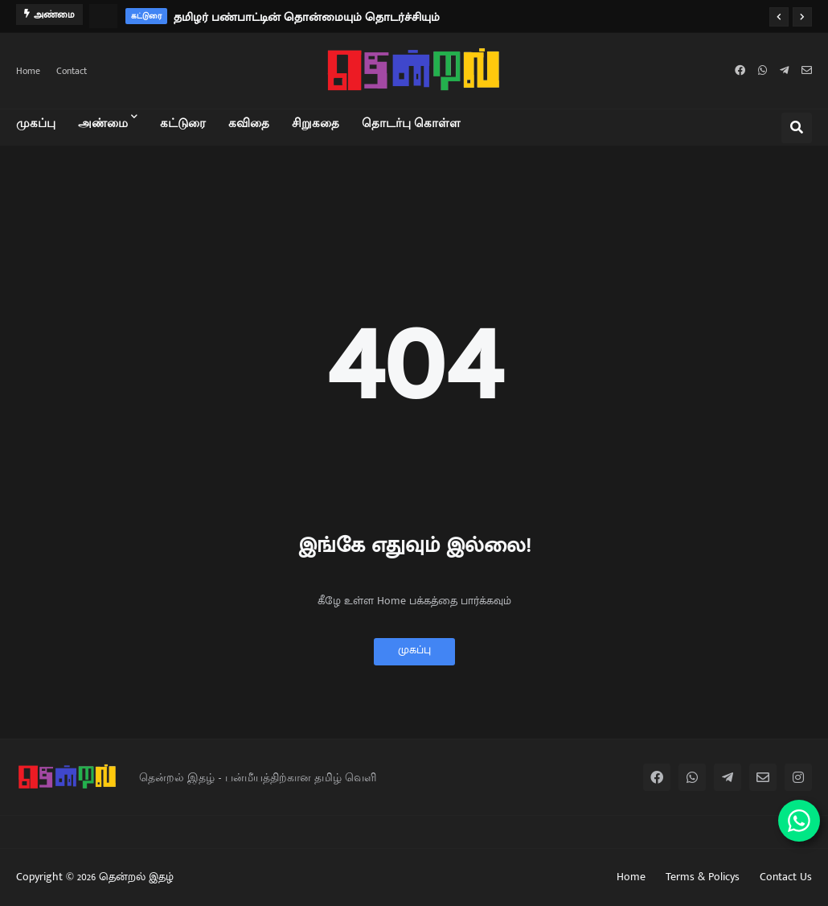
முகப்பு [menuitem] (35, 122)
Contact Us (786, 876)
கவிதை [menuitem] (248, 122)
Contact (71, 71)
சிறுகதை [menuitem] (315, 122)
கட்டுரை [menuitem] (183, 122)
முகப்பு (414, 649)
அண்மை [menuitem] (103, 122)
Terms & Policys (703, 876)
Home (28, 71)
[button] (779, 17)
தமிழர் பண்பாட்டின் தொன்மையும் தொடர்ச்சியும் (307, 17)
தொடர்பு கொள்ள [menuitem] (411, 122)
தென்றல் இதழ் (136, 876)
